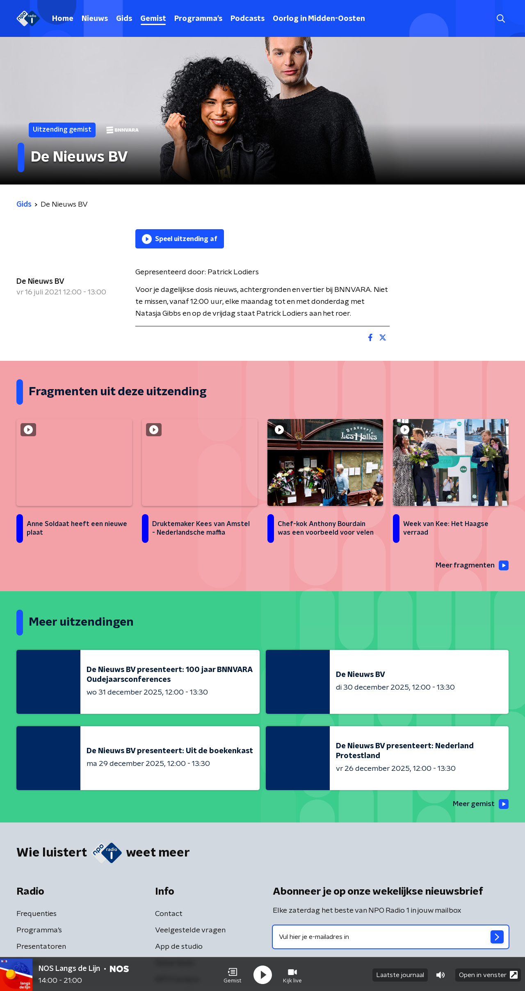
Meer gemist (479, 804)
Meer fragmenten (470, 565)
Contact (169, 914)
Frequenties (36, 914)
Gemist (153, 19)
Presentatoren (41, 947)
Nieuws (95, 19)
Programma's (198, 19)
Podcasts (248, 19)
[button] (232, 974)
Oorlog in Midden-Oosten (319, 19)
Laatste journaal (400, 973)
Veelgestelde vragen (190, 931)
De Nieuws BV (40, 281)
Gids (124, 19)
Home (62, 19)
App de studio (179, 947)
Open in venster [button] (488, 973)
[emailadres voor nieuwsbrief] (391, 937)
